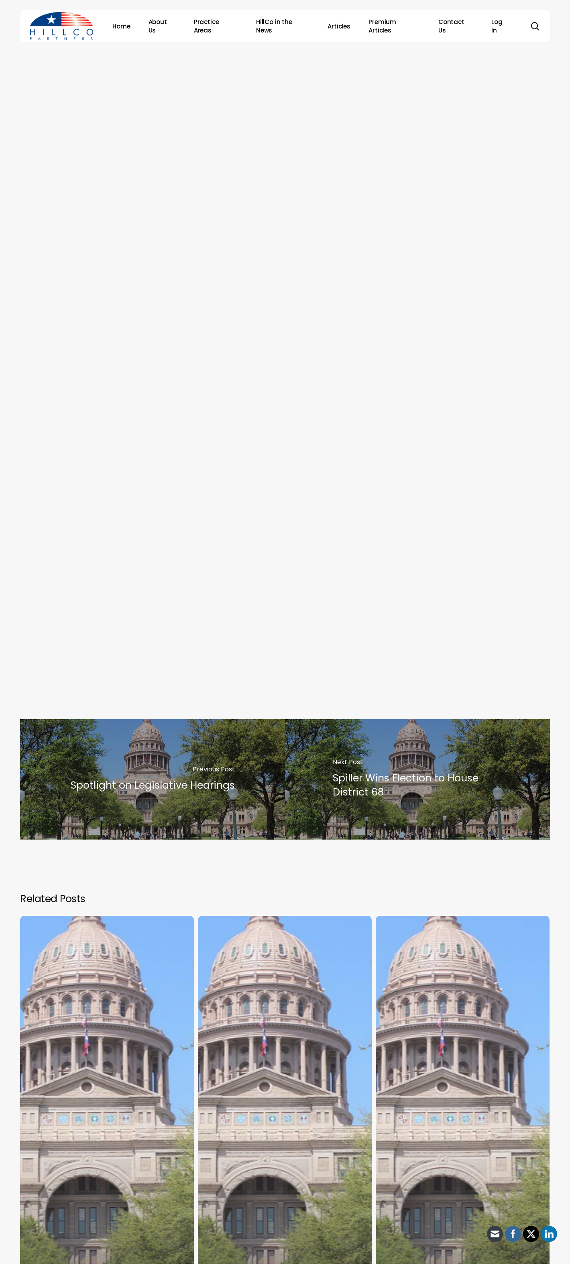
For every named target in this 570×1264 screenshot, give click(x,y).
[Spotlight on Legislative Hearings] (152, 779)
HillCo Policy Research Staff (298, 190)
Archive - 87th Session (282, 82)
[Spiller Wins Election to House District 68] (417, 779)
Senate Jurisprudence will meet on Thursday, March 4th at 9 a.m (201, 544)
